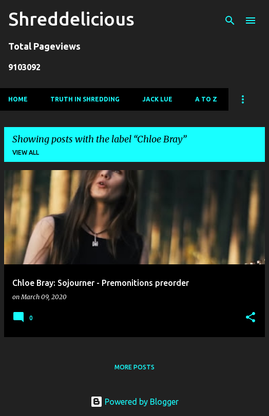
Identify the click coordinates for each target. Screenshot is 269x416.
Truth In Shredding (85, 99)
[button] (250, 318)
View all (25, 152)
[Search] (230, 20)
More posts (134, 367)
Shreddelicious (71, 18)
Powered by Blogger (134, 401)
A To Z (206, 99)
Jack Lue (157, 99)
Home (18, 99)
